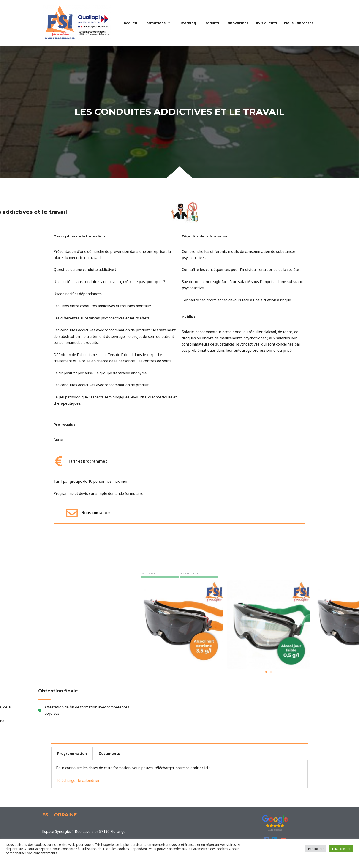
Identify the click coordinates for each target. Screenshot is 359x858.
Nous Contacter (298, 22)
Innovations (237, 22)
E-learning (186, 22)
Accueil (130, 22)
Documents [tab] (109, 753)
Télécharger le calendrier (78, 780)
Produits (211, 22)
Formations (155, 22)
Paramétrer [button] (316, 849)
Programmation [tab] (72, 753)
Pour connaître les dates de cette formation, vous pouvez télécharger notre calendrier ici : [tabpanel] (133, 774)
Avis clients (266, 22)
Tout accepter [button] (341, 849)
